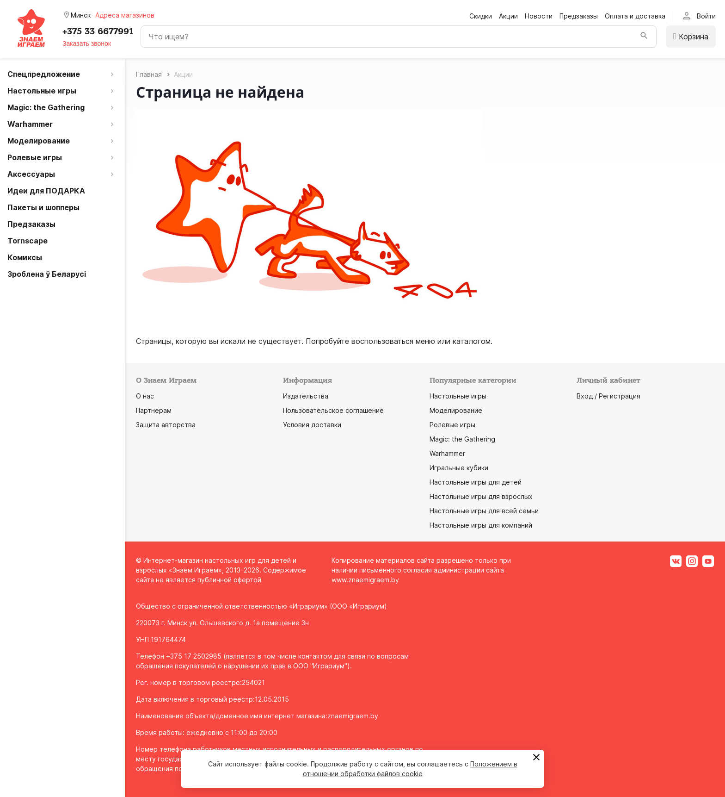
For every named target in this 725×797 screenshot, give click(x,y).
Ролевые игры (452, 425)
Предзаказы (578, 16)
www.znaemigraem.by (365, 580)
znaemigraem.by (352, 716)
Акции (508, 16)
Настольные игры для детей (476, 482)
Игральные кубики (459, 468)
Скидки (480, 16)
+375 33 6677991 (97, 31)
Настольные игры (458, 396)
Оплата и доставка (635, 16)
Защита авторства (166, 425)
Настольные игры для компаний (481, 525)
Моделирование (456, 410)
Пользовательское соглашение (333, 410)
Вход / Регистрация (608, 396)
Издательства (305, 396)
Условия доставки (312, 425)
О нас (145, 396)
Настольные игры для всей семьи (484, 511)
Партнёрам (154, 410)
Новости (539, 16)
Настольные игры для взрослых (481, 496)
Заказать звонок (86, 43)
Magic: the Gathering (462, 439)
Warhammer (447, 453)
